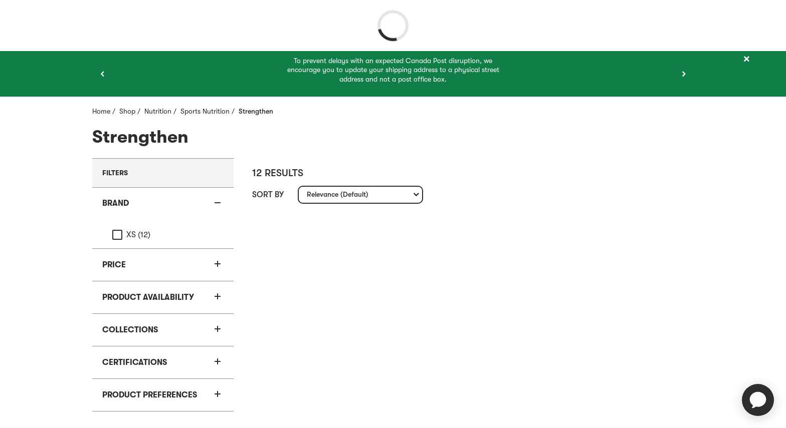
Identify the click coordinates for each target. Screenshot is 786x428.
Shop (127, 111)
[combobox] (360, 195)
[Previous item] (102, 74)
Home (101, 111)
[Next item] (684, 74)
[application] (758, 400)
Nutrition (157, 111)
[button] (163, 204)
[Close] (746, 59)
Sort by (268, 194)
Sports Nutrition (205, 111)
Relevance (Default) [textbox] (337, 196)
